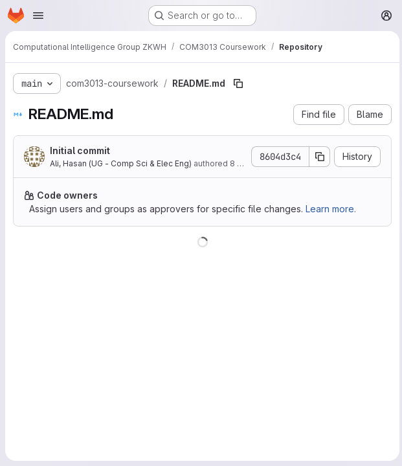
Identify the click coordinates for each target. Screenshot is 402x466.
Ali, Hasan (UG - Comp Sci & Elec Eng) (121, 163)
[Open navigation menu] (38, 15)
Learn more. (331, 208)
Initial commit (80, 150)
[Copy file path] (238, 83)
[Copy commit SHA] (317, 156)
